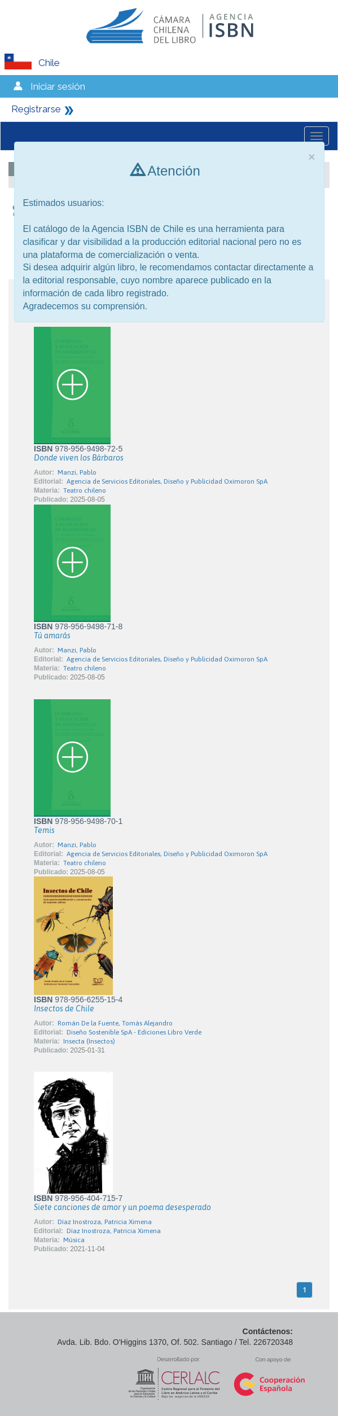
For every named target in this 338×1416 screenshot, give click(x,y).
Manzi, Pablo (77, 472)
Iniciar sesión (57, 86)
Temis (44, 830)
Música (74, 1240)
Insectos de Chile (64, 1008)
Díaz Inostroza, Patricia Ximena (105, 1222)
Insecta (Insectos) (89, 1041)
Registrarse (36, 109)
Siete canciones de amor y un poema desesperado (122, 1207)
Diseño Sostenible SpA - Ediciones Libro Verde (134, 1032)
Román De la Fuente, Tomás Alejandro (115, 1023)
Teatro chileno (84, 490)
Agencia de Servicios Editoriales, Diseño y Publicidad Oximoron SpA (167, 481)
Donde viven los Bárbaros (79, 457)
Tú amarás (52, 635)
